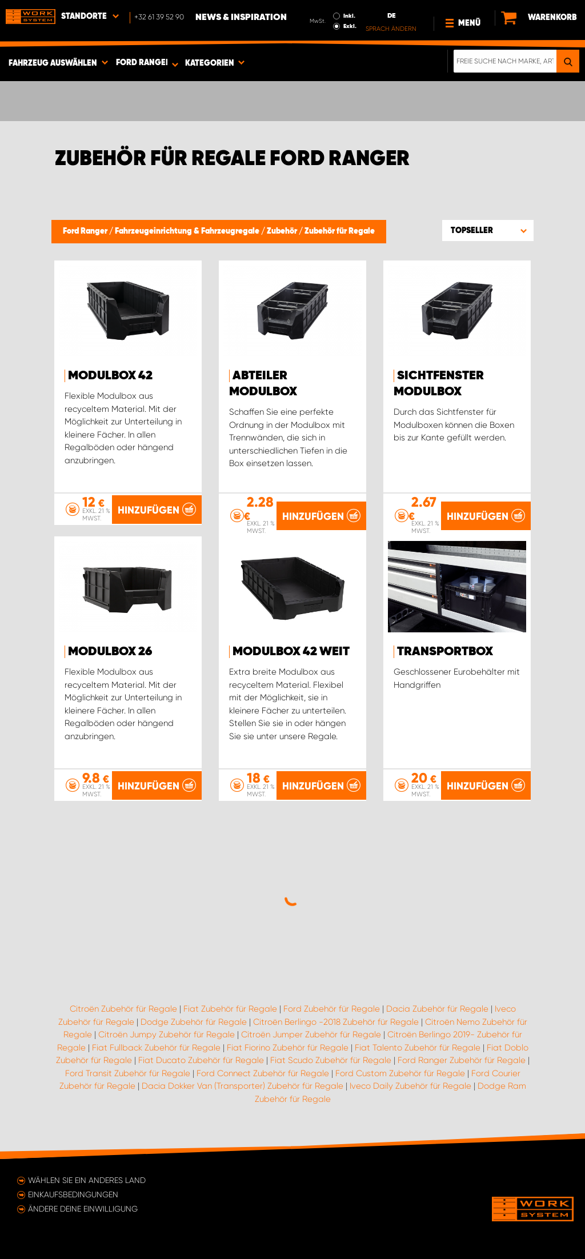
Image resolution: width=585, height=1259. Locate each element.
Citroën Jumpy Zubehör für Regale (166, 1034)
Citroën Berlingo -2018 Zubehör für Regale (336, 1022)
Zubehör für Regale (339, 231)
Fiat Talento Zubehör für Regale (417, 1048)
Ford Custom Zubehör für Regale (400, 1073)
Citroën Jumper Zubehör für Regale (311, 1034)
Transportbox (445, 651)
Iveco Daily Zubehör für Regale (410, 1086)
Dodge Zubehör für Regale (194, 1022)
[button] (488, 230)
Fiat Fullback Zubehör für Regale (156, 1048)
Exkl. (349, 26)
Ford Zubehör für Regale (331, 1009)
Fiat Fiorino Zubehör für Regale (287, 1048)
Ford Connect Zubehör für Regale (263, 1073)
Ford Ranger (86, 231)
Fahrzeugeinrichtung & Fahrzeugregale (188, 231)
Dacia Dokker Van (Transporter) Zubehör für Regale (242, 1086)
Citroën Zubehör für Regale (123, 1009)
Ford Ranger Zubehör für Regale (462, 1060)
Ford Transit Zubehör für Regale (127, 1073)
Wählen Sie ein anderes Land (87, 1180)
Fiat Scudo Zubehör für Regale (330, 1060)
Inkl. (349, 16)
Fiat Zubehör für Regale (230, 1009)
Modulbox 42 (110, 376)
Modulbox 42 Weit (291, 651)
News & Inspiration (241, 17)
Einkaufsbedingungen (73, 1194)
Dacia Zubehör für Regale (437, 1009)
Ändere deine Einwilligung (83, 1208)
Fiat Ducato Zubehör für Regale (201, 1060)
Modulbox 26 (110, 651)
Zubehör (283, 231)
